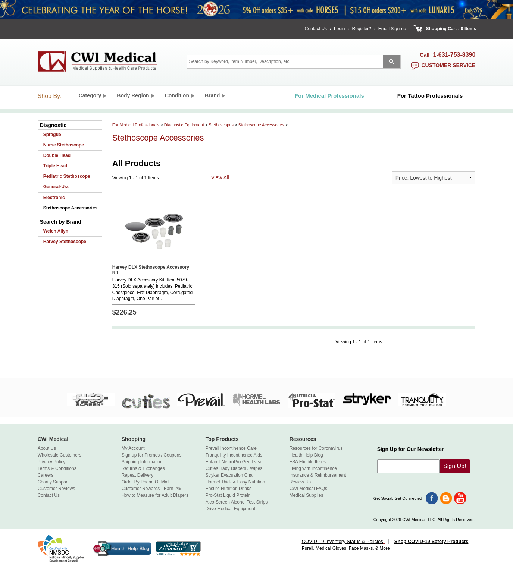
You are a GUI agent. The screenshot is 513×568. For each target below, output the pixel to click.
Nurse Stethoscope (63, 145)
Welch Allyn (55, 231)
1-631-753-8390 (454, 54)
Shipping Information (142, 461)
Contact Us (316, 28)
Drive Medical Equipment (230, 508)
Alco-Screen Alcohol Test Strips (237, 502)
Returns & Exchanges (143, 468)
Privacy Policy (52, 461)
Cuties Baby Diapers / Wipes (234, 468)
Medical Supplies (306, 495)
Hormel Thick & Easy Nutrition (235, 482)
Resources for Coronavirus (316, 448)
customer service (448, 65)
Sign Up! (454, 466)
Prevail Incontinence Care (231, 448)
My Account (133, 448)
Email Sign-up (392, 28)
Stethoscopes (221, 125)
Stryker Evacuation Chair (230, 475)
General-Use (56, 186)
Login (339, 28)
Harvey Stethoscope (64, 241)
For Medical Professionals (136, 125)
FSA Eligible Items (308, 461)
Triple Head (55, 165)
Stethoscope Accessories (70, 208)
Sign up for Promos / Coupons (152, 455)
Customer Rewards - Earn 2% (151, 488)
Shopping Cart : (443, 28)
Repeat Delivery (137, 475)
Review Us (300, 482)
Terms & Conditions (57, 468)
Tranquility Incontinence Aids (234, 455)
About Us (47, 448)
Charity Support (53, 482)
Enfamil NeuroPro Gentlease (234, 461)
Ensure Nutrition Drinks (228, 488)
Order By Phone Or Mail (145, 482)
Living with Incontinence (313, 468)
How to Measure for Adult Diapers (155, 495)
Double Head (57, 155)
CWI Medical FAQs (308, 488)
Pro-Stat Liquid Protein (228, 495)
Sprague (52, 134)
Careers (46, 475)
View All (220, 177)
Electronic (54, 197)
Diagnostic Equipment (184, 125)
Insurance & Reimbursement (318, 475)
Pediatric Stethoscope (66, 176)
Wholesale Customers (59, 455)
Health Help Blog (306, 455)
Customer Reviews (56, 488)
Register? (361, 28)
